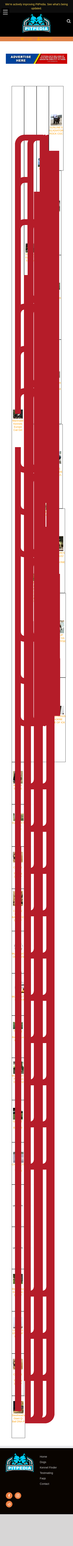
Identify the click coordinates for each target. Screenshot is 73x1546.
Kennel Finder (48, 1467)
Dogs (43, 1462)
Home (43, 1456)
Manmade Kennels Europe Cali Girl (18, 423)
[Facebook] (9, 1495)
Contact (44, 1483)
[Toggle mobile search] (69, 21)
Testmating (46, 1472)
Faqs (43, 1478)
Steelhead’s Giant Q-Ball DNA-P (18, 1416)
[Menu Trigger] (5, 12)
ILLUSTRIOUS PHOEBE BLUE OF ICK (57, 719)
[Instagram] (18, 1495)
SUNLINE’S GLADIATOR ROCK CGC (56, 127)
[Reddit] (9, 1504)
